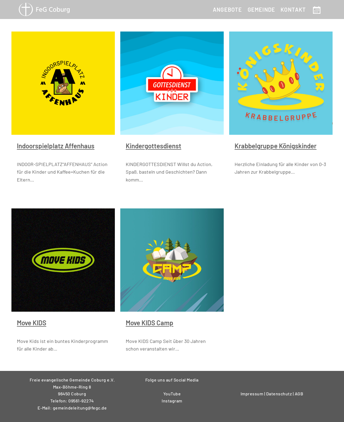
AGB (299, 393)
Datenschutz (279, 393)
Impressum (252, 393)
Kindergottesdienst (153, 146)
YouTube (172, 393)
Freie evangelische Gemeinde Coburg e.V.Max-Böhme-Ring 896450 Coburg (72, 386)
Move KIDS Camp (149, 323)
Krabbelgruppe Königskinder (276, 146)
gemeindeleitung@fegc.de (80, 407)
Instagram (172, 400)
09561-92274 (81, 400)
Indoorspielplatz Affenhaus (55, 146)
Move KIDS (31, 323)
